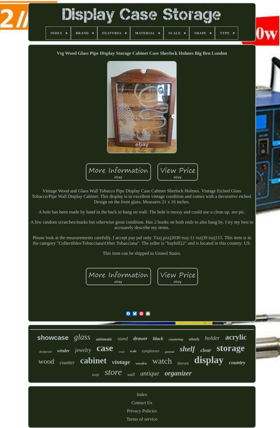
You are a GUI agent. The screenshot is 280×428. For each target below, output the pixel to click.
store (113, 372)
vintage (121, 361)
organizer (178, 373)
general (169, 351)
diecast (183, 363)
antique (149, 373)
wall (131, 374)
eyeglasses (150, 351)
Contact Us (142, 402)
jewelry (83, 350)
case (105, 348)
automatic (104, 339)
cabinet (93, 360)
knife (95, 375)
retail (121, 351)
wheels (194, 339)
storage (231, 348)
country (237, 362)
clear (205, 350)
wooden (141, 363)
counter (67, 362)
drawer (140, 338)
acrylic (236, 337)
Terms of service (141, 419)
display (208, 360)
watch (162, 360)
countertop (176, 339)
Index (142, 394)
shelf (187, 349)
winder (63, 350)
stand (123, 338)
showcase (53, 337)
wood (46, 361)
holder (212, 338)
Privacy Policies (142, 410)
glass (82, 336)
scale (133, 351)
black (158, 338)
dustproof (45, 351)
